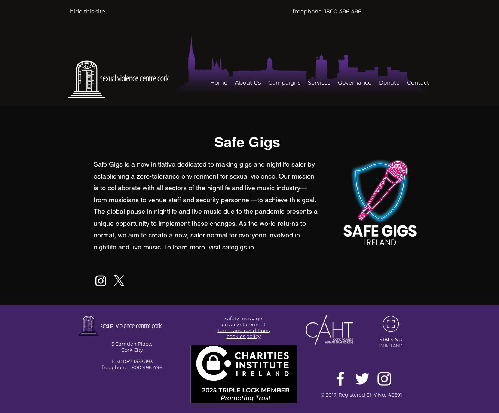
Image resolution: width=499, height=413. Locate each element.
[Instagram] (101, 280)
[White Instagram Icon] (384, 379)
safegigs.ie (238, 247)
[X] (119, 280)
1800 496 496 (146, 367)
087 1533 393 (138, 361)
